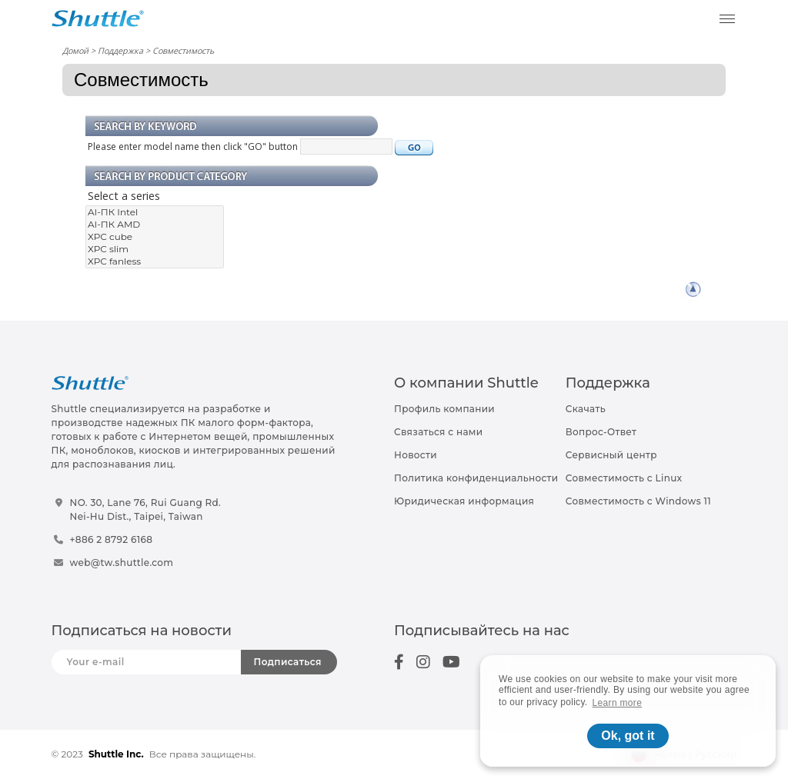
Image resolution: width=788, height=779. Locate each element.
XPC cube (154, 237)
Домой (75, 50)
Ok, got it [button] (627, 735)
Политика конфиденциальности (476, 478)
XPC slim (154, 249)
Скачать (586, 408)
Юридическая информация (464, 501)
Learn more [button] (618, 702)
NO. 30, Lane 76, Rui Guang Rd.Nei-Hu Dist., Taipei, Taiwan (146, 509)
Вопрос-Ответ (601, 432)
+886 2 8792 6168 (111, 539)
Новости (415, 455)
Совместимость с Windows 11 (638, 501)
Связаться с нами (438, 432)
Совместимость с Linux (624, 478)
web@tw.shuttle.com (122, 562)
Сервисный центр (611, 455)
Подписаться (287, 661)
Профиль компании (444, 408)
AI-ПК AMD (154, 224)
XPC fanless (154, 261)
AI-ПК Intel (154, 212)
